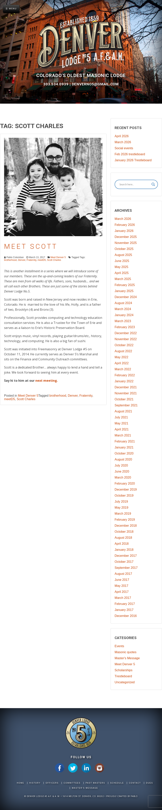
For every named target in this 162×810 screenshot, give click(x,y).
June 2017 (122, 579)
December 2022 (126, 333)
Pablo (134, 796)
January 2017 (124, 609)
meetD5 (42, 260)
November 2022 (126, 339)
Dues (149, 783)
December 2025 (126, 236)
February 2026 (125, 224)
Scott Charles (54, 260)
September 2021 (126, 405)
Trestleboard (123, 676)
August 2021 (123, 411)
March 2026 (123, 142)
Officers (52, 783)
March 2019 (123, 513)
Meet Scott (30, 247)
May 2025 (121, 267)
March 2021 (123, 435)
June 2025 (122, 261)
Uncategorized (125, 682)
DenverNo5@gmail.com (95, 84)
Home (20, 783)
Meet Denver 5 (58, 257)
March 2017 (123, 597)
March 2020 (123, 477)
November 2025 (126, 243)
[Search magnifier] (153, 184)
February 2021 (125, 441)
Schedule (117, 783)
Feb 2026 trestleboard (130, 154)
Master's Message (127, 658)
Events (119, 646)
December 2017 (126, 555)
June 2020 (122, 471)
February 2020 (125, 483)
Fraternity (31, 260)
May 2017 (121, 585)
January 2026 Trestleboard (133, 160)
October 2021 (124, 399)
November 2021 (126, 393)
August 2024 (123, 303)
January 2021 (124, 447)
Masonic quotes (125, 652)
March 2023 (123, 321)
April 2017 (122, 591)
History (35, 783)
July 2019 (121, 501)
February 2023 (125, 327)
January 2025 (124, 291)
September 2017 (126, 567)
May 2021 (121, 423)
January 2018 (124, 549)
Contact (135, 783)
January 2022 (124, 381)
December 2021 (126, 387)
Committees (72, 783)
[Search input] (134, 184)
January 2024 (124, 315)
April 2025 (122, 273)
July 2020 (121, 465)
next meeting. (46, 380)
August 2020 (123, 459)
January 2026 (124, 230)
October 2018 (124, 531)
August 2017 (123, 573)
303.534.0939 (56, 84)
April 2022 (122, 363)
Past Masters (95, 783)
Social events (124, 148)
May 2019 (121, 507)
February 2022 (125, 375)
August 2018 (123, 537)
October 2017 (124, 561)
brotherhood (10, 260)
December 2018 (126, 525)
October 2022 (124, 345)
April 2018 (122, 543)
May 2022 (121, 357)
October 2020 (124, 453)
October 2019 (124, 495)
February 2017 (125, 603)
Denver (21, 260)
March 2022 (123, 369)
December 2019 (126, 489)
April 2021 (122, 429)
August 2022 (123, 351)
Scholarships (123, 670)
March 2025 (123, 279)
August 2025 (123, 255)
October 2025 (124, 249)
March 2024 (123, 309)
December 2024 (126, 297)
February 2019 (125, 519)
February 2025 (125, 285)
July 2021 (121, 417)
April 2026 (122, 136)
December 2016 (126, 615)
